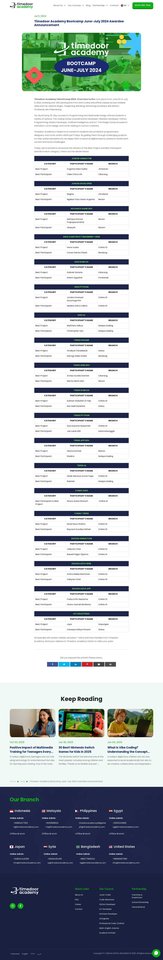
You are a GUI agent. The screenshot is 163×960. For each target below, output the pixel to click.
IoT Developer (105, 921)
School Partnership (140, 914)
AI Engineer (104, 931)
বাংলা (33, 954)
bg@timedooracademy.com (92, 875)
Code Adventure (106, 912)
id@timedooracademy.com (26, 839)
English (25, 954)
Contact (114, 5)
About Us (59, 5)
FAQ (77, 912)
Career (78, 917)
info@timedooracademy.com (27, 875)
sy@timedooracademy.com (60, 875)
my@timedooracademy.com (58, 839)
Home (13, 781)
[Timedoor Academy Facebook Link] (20, 918)
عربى (39, 954)
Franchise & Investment (137, 908)
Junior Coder (105, 907)
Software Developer (108, 926)
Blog (88, 5)
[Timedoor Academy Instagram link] (13, 918)
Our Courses (76, 5)
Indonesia (15, 954)
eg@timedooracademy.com (125, 839)
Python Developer (107, 917)
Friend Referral (138, 919)
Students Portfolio (107, 945)
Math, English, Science (109, 940)
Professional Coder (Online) (111, 936)
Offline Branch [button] (17, 846)
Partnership (100, 5)
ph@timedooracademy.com (92, 839)
